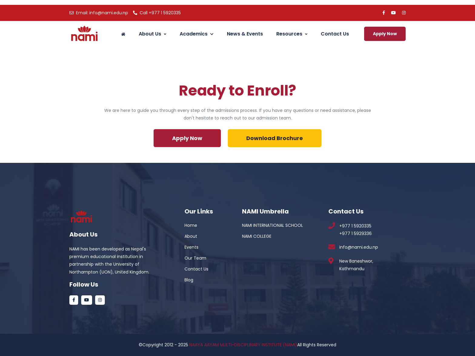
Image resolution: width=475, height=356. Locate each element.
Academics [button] (197, 33)
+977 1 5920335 (157, 13)
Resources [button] (291, 33)
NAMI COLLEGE (256, 236)
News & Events (245, 33)
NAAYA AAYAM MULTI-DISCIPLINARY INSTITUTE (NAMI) (243, 345)
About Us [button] (152, 33)
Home (190, 225)
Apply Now (385, 34)
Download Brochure (274, 138)
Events (191, 247)
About (190, 236)
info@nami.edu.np (98, 13)
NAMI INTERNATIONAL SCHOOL (272, 225)
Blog (188, 280)
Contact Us (335, 33)
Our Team (195, 258)
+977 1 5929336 (355, 233)
